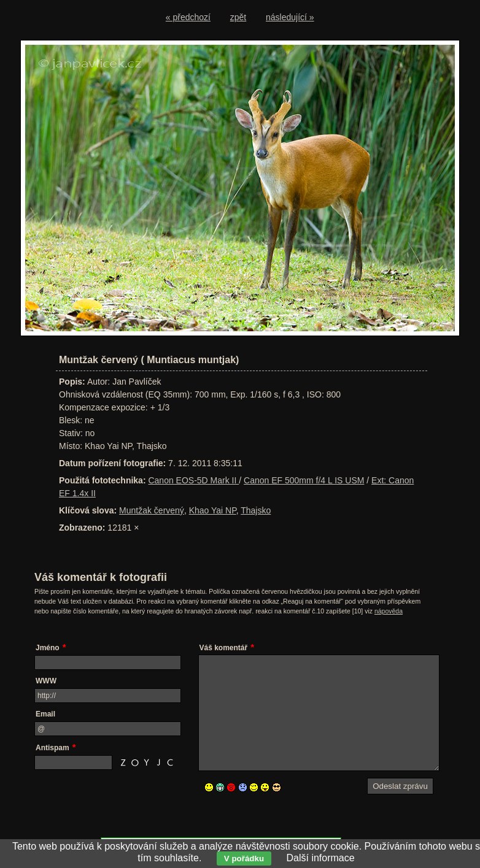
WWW (46, 681)
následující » (290, 17)
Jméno (48, 647)
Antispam (52, 747)
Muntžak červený (151, 510)
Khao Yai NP (212, 510)
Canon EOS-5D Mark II (193, 480)
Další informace (320, 858)
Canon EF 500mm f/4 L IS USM (304, 480)
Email (45, 714)
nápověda (388, 611)
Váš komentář (223, 647)
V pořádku (244, 858)
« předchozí (188, 17)
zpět (238, 17)
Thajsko (256, 510)
